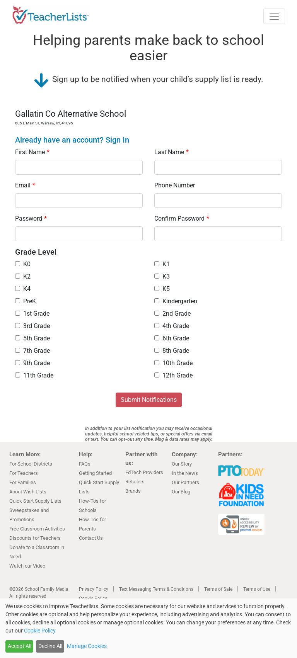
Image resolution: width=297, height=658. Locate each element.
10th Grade (173, 363)
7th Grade (32, 350)
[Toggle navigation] (274, 16)
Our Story (182, 464)
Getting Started (95, 473)
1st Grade (32, 313)
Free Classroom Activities (37, 529)
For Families (22, 482)
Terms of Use (256, 589)
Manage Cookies (87, 646)
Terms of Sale (218, 589)
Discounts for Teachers (35, 538)
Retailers (135, 482)
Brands (133, 491)
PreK (25, 301)
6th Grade (171, 338)
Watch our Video (27, 566)
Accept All (19, 646)
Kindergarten (175, 301)
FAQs (84, 464)
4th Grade (171, 326)
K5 (162, 288)
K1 (162, 264)
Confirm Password (181, 218)
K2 (23, 276)
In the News (185, 473)
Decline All (50, 646)
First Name (32, 152)
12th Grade (173, 375)
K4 (23, 288)
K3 (162, 276)
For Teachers (23, 473)
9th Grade (32, 363)
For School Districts (30, 464)
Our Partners (185, 482)
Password (31, 218)
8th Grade (171, 350)
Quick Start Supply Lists (35, 501)
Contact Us (91, 538)
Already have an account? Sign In (72, 140)
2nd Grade (172, 313)
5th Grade (32, 338)
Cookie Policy (40, 630)
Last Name (171, 152)
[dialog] (148, 628)
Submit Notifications (149, 399)
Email (25, 185)
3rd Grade (32, 326)
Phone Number (174, 185)
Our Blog (181, 492)
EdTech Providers (144, 472)
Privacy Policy (93, 589)
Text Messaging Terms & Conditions (156, 589)
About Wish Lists (27, 492)
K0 (23, 264)
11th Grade (34, 375)
